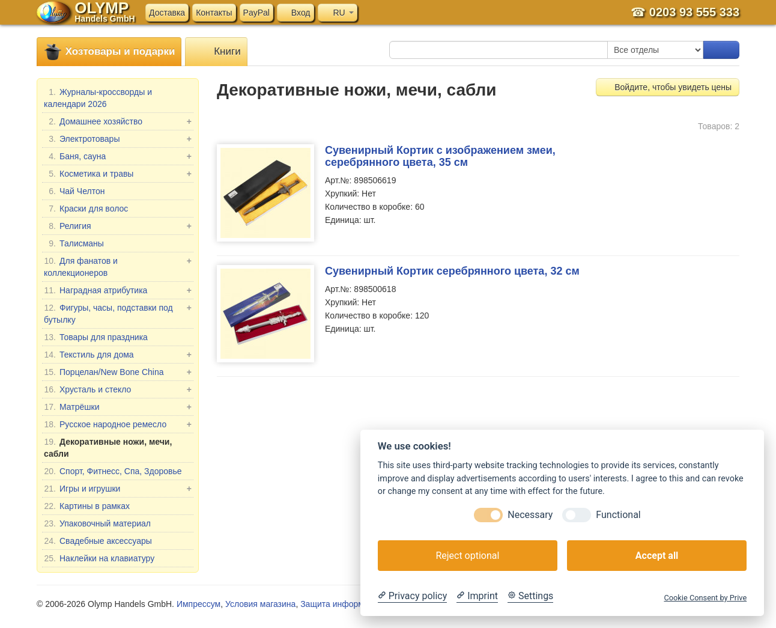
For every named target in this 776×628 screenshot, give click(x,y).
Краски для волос (86, 209)
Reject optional (467, 555)
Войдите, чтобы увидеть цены (668, 87)
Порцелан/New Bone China (118, 372)
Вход (295, 12)
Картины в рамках (87, 506)
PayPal (256, 12)
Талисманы (74, 243)
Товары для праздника (96, 337)
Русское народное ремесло (118, 424)
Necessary (530, 514)
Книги (216, 52)
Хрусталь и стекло (118, 389)
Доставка (167, 12)
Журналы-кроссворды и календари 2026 (98, 97)
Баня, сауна (118, 156)
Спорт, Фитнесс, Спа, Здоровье (113, 471)
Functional (618, 514)
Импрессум (198, 604)
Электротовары (118, 139)
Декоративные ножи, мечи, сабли (108, 447)
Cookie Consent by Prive (705, 597)
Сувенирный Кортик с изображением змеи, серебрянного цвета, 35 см (440, 156)
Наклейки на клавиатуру (99, 558)
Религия (118, 226)
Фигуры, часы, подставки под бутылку (118, 313)
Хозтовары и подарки (109, 52)
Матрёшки (118, 407)
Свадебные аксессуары (98, 541)
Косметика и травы (118, 174)
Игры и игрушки (118, 489)
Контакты (214, 12)
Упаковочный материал (97, 523)
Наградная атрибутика (118, 290)
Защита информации (341, 604)
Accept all (656, 555)
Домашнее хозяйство (118, 121)
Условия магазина (260, 604)
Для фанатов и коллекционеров (118, 266)
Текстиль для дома (118, 355)
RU (337, 12)
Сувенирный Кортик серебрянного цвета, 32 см (452, 271)
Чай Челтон (74, 191)
